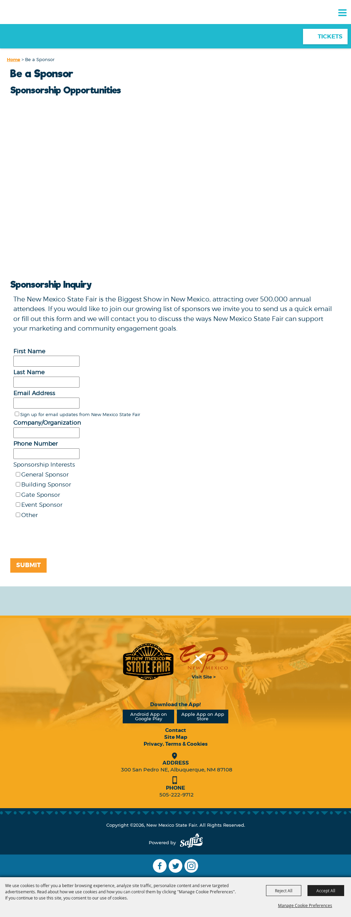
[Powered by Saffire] (191, 843)
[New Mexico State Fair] (29, 24)
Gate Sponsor (40, 494)
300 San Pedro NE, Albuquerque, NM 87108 (176, 769)
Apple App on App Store (202, 716)
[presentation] (60, 540)
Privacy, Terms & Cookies (176, 744)
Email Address (34, 393)
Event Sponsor (41, 504)
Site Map (175, 737)
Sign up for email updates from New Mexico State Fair (80, 414)
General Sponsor (45, 474)
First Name (29, 351)
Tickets (330, 36)
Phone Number (35, 443)
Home (13, 59)
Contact (175, 730)
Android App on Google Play (148, 716)
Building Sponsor (46, 484)
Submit (28, 565)
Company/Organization (47, 422)
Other (29, 515)
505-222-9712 (176, 794)
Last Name (29, 372)
